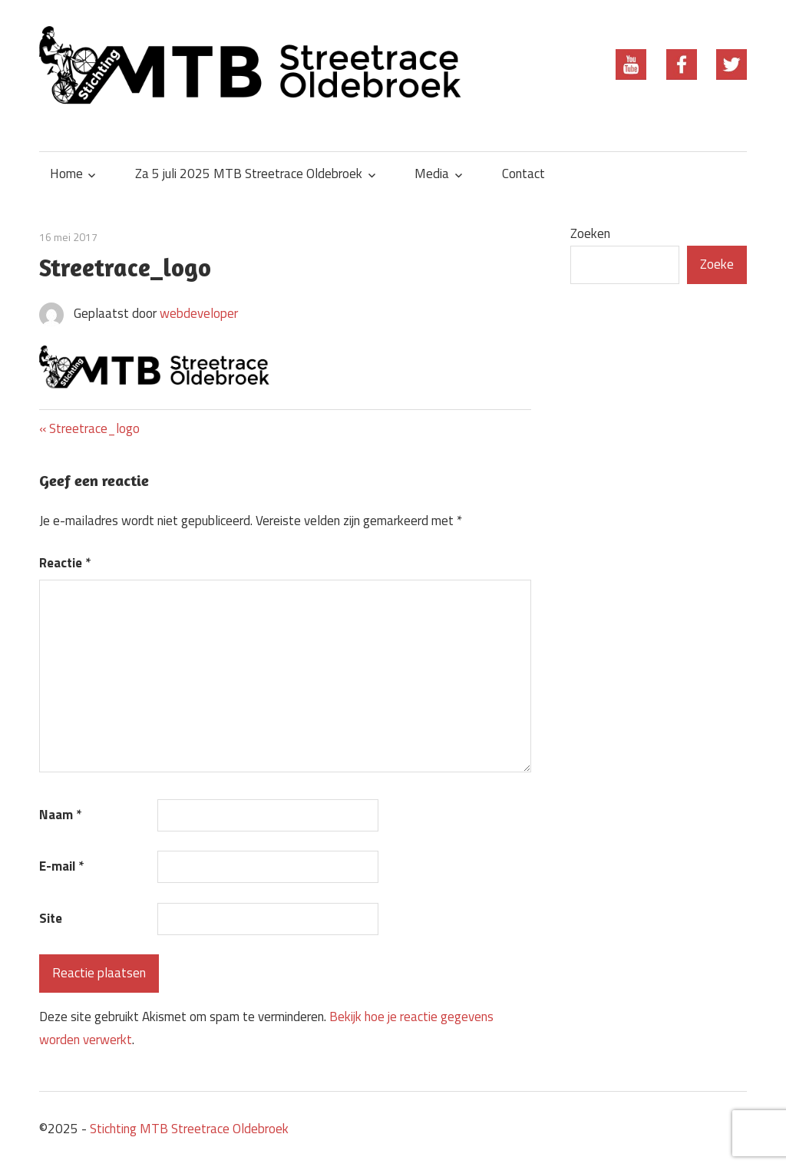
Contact (523, 173)
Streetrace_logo (94, 428)
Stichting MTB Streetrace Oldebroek (189, 1129)
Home (66, 173)
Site (50, 918)
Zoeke (717, 264)
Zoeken (590, 233)
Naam (60, 815)
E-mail (61, 866)
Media (431, 173)
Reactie (65, 563)
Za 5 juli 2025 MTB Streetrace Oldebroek (248, 173)
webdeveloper (199, 313)
